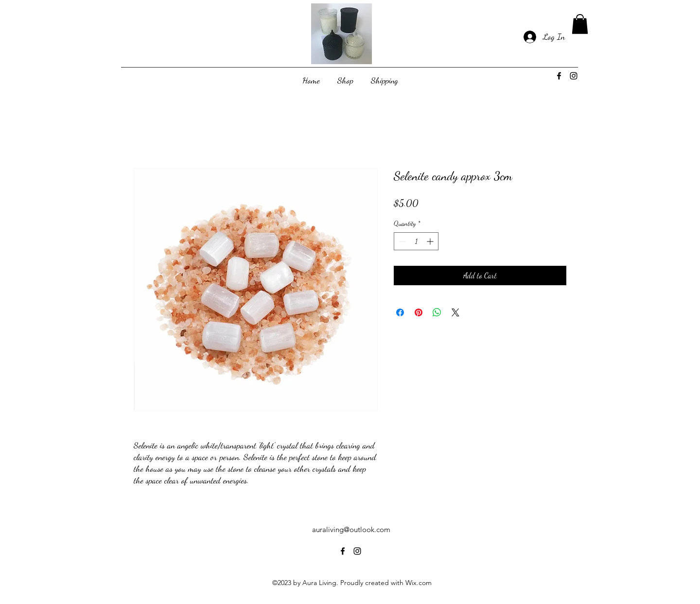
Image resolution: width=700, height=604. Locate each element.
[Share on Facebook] (400, 312)
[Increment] (431, 241)
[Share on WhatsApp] (437, 312)
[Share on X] (455, 312)
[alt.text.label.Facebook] (559, 76)
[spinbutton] (416, 241)
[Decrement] (401, 241)
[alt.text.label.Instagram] (573, 76)
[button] (580, 24)
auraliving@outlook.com (351, 529)
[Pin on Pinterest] (418, 312)
